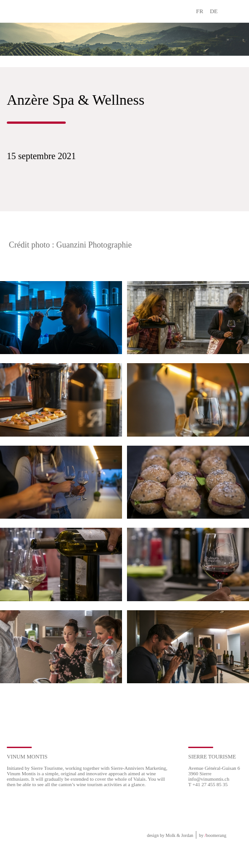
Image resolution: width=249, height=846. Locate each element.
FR (199, 11)
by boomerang (212, 835)
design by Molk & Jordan (170, 835)
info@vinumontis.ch (208, 779)
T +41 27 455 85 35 (208, 784)
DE (214, 11)
